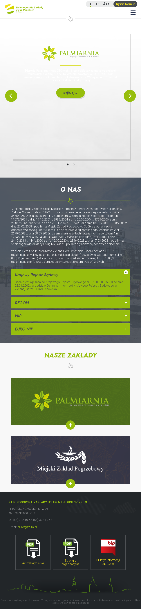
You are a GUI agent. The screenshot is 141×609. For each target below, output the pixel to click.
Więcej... (70, 92)
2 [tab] (77, 164)
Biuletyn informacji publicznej (108, 552)
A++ (106, 4)
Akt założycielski (33, 552)
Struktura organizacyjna (70, 552)
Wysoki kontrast (125, 4)
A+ (97, 4)
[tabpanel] (70, 95)
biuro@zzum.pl (27, 527)
